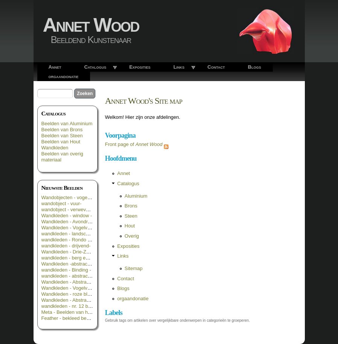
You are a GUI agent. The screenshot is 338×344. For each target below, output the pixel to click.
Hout (130, 226)
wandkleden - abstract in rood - (75, 276)
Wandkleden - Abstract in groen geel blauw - (89, 282)
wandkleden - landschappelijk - (75, 233)
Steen (131, 216)
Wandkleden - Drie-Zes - (68, 252)
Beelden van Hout (60, 141)
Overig (132, 236)
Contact (216, 67)
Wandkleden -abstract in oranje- (76, 264)
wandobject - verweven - (68, 209)
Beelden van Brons (62, 129)
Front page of (134, 144)
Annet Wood (91, 25)
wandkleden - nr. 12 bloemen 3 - (76, 306)
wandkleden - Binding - (66, 270)
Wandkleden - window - (66, 215)
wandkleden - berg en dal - (70, 258)
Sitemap (134, 268)
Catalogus (95, 67)
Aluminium (136, 196)
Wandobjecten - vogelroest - (71, 197)
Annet (55, 67)
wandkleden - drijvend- (66, 246)
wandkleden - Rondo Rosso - (73, 240)
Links (178, 67)
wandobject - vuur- (61, 203)
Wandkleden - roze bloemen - (73, 294)
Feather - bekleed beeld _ (69, 318)
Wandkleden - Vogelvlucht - (71, 288)
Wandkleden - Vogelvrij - (67, 227)
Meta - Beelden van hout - (69, 312)
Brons (131, 206)
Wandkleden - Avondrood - (70, 221)
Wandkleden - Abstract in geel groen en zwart (90, 300)
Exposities (139, 67)
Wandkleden (55, 147)
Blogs (254, 67)
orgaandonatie (64, 76)
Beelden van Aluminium (67, 123)
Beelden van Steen (62, 135)
